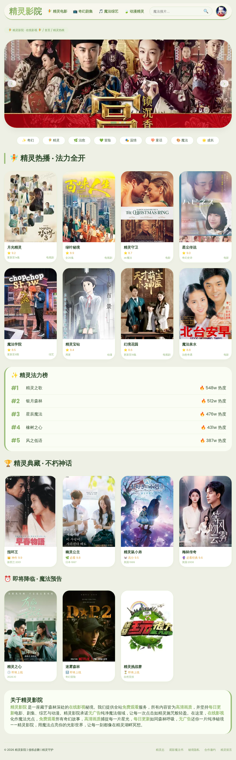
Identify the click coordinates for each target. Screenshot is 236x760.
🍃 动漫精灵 (134, 11)
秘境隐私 (194, 750)
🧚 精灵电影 (57, 11)
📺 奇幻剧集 (83, 11)
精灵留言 (226, 750)
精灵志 (160, 750)
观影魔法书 (176, 750)
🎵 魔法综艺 (108, 11)
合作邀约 (210, 750)
